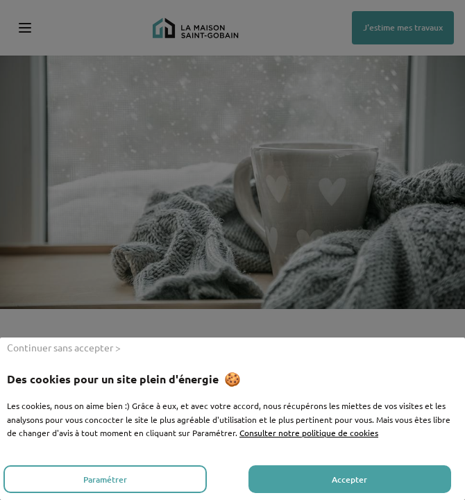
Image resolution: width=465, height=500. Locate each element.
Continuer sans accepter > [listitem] (64, 347)
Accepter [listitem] (349, 479)
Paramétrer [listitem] (105, 479)
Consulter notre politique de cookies (308, 432)
